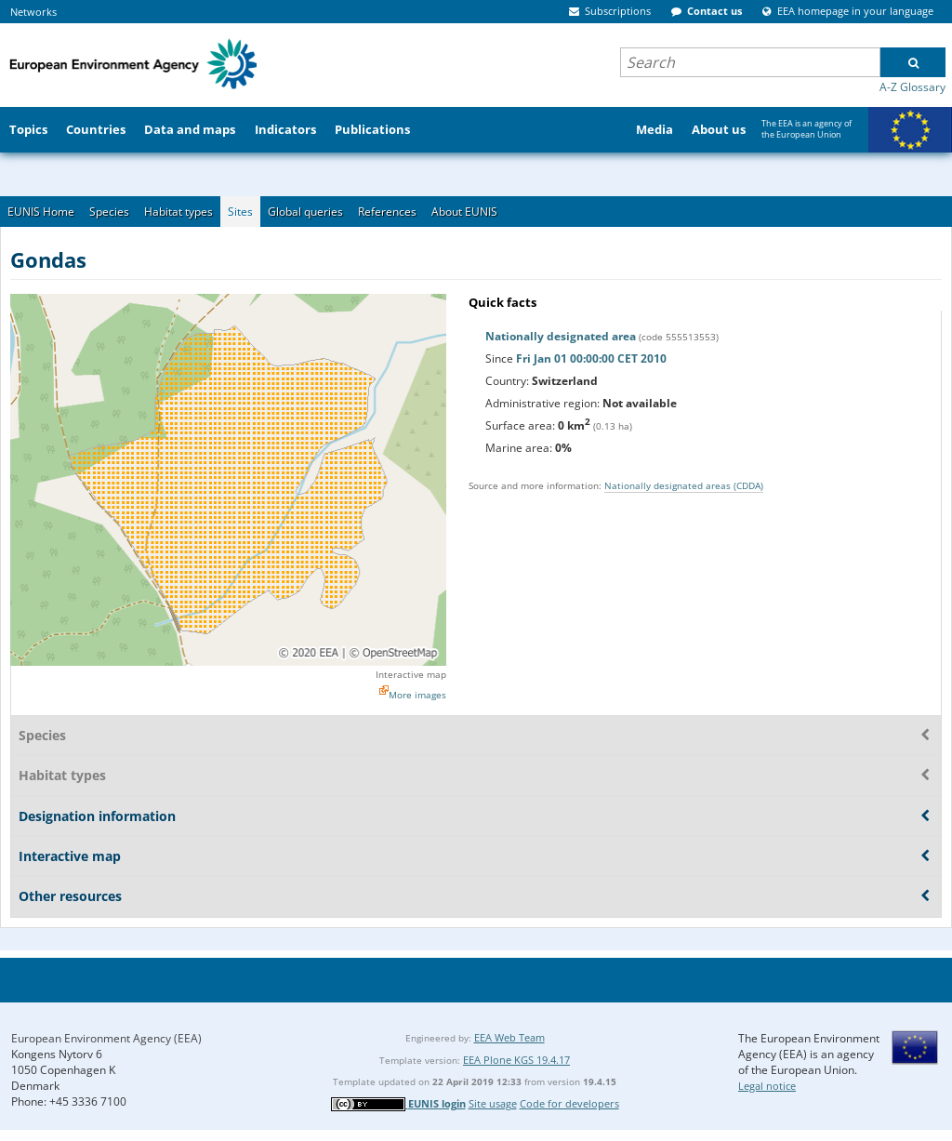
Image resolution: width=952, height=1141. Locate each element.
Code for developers (569, 1103)
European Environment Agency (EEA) (106, 1038)
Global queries (305, 211)
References (387, 211)
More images (417, 694)
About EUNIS (464, 211)
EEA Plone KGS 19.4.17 (516, 1060)
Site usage (493, 1103)
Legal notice (767, 1086)
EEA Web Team (509, 1037)
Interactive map (411, 674)
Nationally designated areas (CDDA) (683, 485)
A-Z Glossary (912, 87)
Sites (240, 211)
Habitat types (178, 211)
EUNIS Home (40, 211)
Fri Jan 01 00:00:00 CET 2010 (591, 358)
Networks (33, 12)
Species (109, 211)
